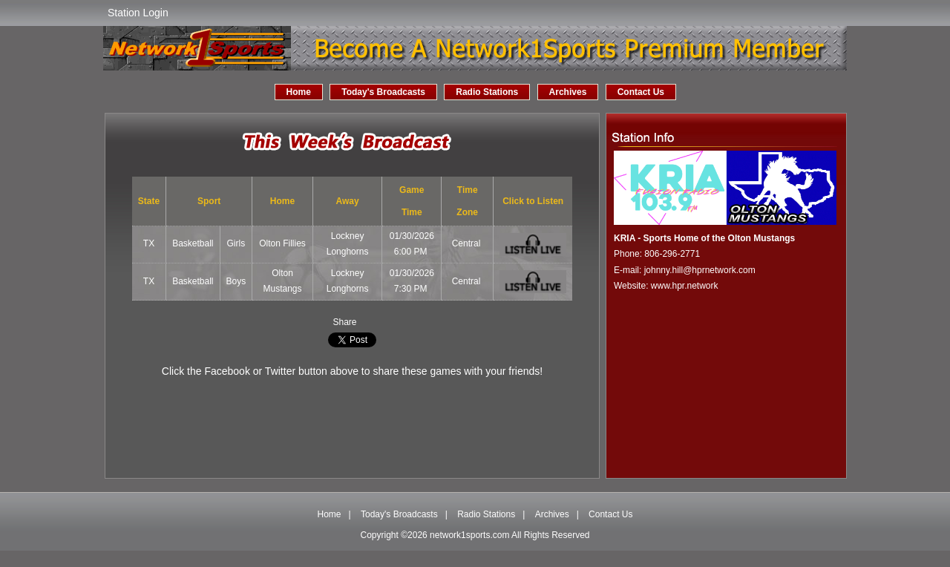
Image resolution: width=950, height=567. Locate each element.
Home (298, 92)
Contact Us (641, 92)
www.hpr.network (684, 286)
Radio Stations (487, 92)
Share (344, 322)
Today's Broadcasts (383, 92)
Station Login (138, 13)
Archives (568, 92)
